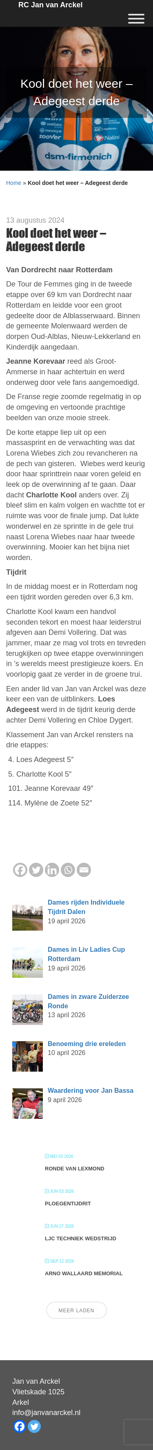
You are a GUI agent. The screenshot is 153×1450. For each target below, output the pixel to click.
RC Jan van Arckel (50, 5)
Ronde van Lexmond (74, 1169)
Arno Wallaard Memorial (84, 1273)
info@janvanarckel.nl (46, 1413)
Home (13, 183)
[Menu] (136, 19)
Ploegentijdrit (68, 1203)
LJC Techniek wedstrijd (80, 1238)
